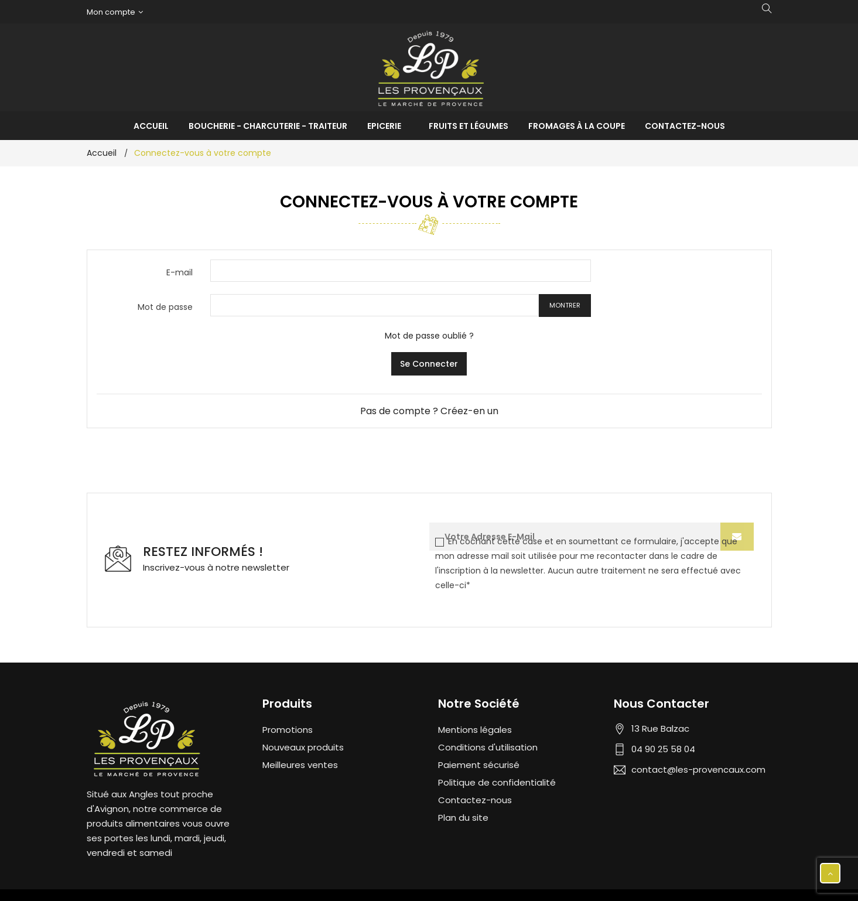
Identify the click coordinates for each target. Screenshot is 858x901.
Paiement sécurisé (478, 765)
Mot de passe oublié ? (429, 336)
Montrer (564, 305)
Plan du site (463, 817)
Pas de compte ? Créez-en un (429, 411)
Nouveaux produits (303, 747)
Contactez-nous (475, 800)
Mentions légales (475, 729)
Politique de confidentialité (497, 782)
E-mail (179, 272)
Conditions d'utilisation (488, 747)
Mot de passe (165, 307)
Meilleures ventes (300, 765)
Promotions (287, 729)
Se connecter (429, 364)
